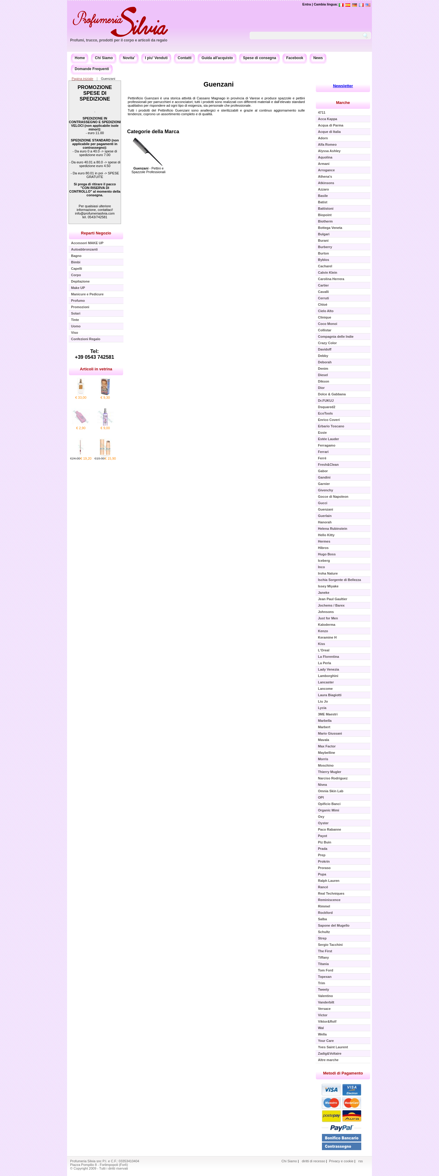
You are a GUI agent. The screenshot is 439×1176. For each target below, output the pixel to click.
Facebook (294, 58)
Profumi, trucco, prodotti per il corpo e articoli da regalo (118, 40)
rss (360, 1161)
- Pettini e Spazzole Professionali (148, 170)
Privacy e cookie (341, 1161)
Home (80, 58)
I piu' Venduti (156, 58)
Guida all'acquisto (217, 58)
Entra (306, 4)
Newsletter (343, 86)
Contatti (184, 58)
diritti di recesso (313, 1161)
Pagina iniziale (82, 78)
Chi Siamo (104, 58)
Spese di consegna (259, 58)
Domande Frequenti (92, 69)
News (318, 58)
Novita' (129, 58)
